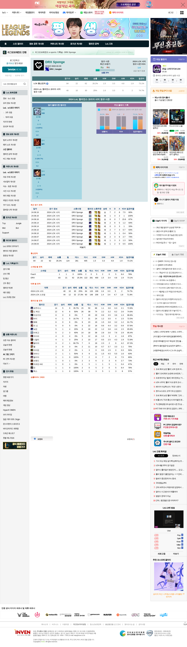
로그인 (170, 12)
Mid (3, 228)
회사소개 (44, 624)
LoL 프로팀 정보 (9, 297)
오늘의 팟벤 (7, 349)
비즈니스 (55, 624)
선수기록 (6, 274)
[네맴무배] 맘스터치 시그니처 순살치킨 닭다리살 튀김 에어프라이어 (169, 350)
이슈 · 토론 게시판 (10, 186)
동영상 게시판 (8, 255)
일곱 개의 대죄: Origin (11, 419)
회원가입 (8, 75)
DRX (33, 278)
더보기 (82, 247)
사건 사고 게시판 (9, 191)
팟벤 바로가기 (8, 377)
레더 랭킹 (6, 292)
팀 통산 (6, 278)
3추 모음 (7, 112)
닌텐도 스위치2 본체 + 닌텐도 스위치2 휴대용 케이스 (169, 332)
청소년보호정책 (95, 624)
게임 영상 (6, 405)
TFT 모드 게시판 (9, 205)
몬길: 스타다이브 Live (171, 69)
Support (5, 232)
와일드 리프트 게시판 (11, 200)
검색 (24, 83)
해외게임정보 (8, 400)
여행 (4, 396)
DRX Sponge (77, 212)
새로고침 (179, 212)
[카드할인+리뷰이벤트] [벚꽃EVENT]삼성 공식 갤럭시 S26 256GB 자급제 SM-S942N (169, 336)
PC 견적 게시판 (9, 359)
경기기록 (6, 269)
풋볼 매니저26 (8, 438)
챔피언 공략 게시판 (10, 154)
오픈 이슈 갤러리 (9, 340)
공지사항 (141, 624)
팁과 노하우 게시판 (10, 140)
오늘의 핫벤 (7, 345)
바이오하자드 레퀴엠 (11, 428)
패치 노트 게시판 (9, 145)
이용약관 (65, 624)
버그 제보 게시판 (9, 159)
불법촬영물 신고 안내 (112, 624)
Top (4, 223)
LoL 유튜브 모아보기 (11, 246)
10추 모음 (8, 117)
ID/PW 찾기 (19, 75)
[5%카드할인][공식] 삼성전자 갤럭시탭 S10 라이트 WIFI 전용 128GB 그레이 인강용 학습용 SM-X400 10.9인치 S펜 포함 (169, 346)
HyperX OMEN (9, 410)
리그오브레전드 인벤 (17, 52)
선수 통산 (6, 283)
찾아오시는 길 (129, 624)
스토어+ (182, 91)
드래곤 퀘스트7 (9, 433)
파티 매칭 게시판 (9, 196)
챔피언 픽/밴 (8, 288)
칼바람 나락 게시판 (10, 210)
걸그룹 (5, 391)
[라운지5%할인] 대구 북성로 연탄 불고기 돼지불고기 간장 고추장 (169, 341)
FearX (33, 274)
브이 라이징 (7, 414)
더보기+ (181, 59)
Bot (17, 228)
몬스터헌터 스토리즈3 (11, 424)
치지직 (5, 382)
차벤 (4, 386)
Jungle (18, 223)
